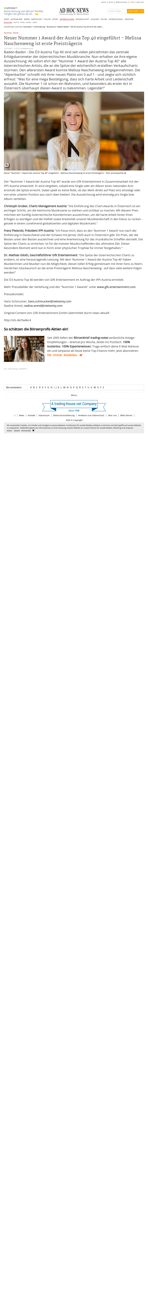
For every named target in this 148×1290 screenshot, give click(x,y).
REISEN (28, 22)
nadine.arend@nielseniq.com (43, 306)
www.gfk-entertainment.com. (116, 287)
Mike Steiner (126, 415)
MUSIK (22, 22)
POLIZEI (103, 19)
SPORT (55, 19)
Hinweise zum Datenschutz (91, 415)
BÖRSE (27, 19)
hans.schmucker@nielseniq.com (49, 301)
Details (17, 430)
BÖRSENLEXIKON (121, 2)
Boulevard (51, 26)
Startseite (27, 26)
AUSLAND (95, 19)
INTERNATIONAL (116, 19)
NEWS (6, 19)
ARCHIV (103, 2)
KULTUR (16, 22)
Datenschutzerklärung (64, 415)
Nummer (8, 33)
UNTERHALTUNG (67, 19)
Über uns (112, 415)
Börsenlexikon (14, 387)
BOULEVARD (8, 22)
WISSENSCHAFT (82, 19)
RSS (132, 2)
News (21, 415)
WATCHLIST (140, 2)
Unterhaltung (39, 26)
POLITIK (47, 19)
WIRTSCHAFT (36, 19)
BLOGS (111, 2)
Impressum (44, 415)
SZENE (35, 22)
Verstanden (26, 430)
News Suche (133, 11)
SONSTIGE (129, 19)
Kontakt (31, 415)
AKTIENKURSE (17, 19)
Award (15, 33)
